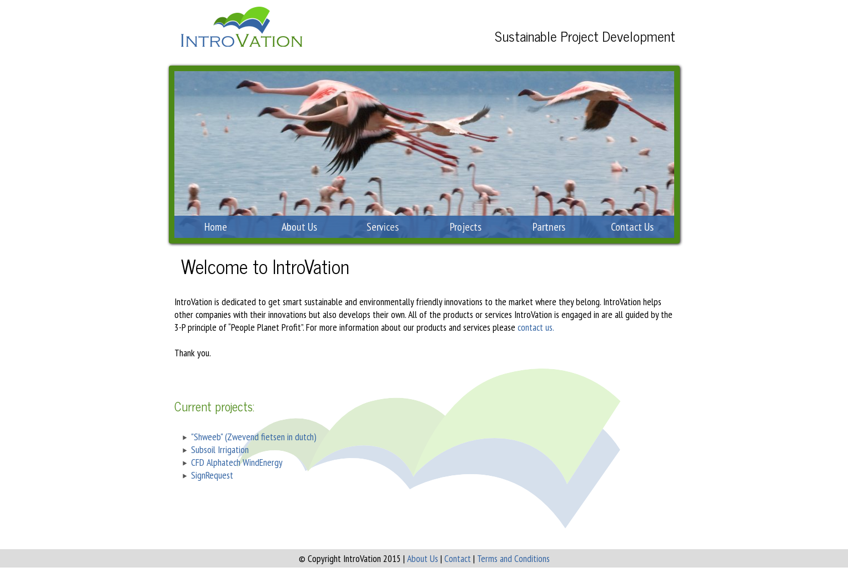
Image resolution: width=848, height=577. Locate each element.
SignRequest (212, 475)
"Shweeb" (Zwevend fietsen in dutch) (254, 436)
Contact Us (632, 227)
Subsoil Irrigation (220, 449)
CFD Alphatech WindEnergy (237, 462)
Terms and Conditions (513, 558)
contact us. (536, 327)
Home (215, 227)
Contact (457, 558)
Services (383, 227)
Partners (549, 227)
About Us (299, 227)
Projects (465, 227)
